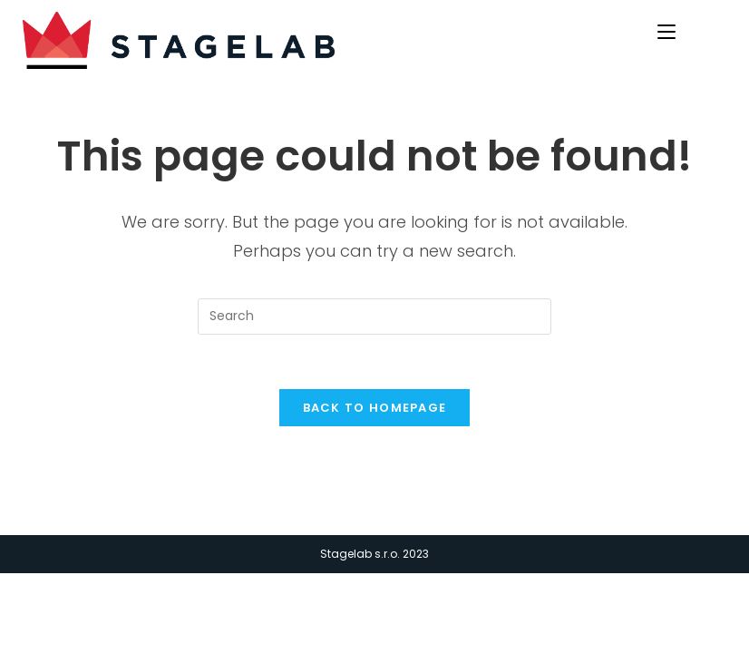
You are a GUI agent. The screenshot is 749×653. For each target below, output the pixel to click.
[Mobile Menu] (669, 30)
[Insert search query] (374, 316)
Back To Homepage (375, 407)
